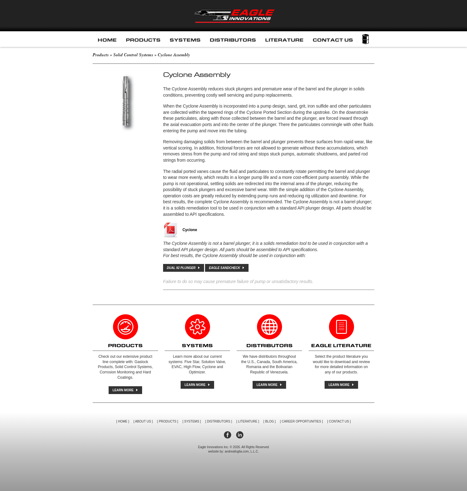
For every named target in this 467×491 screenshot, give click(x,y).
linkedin (240, 434)
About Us (143, 421)
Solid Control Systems (133, 55)
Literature (284, 40)
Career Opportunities (301, 421)
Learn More (124, 390)
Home (107, 40)
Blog (269, 421)
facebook (227, 434)
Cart (365, 39)
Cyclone (189, 230)
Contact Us (333, 40)
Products (143, 40)
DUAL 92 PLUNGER (183, 268)
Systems (185, 40)
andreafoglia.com (237, 451)
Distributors (233, 40)
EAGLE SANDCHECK (226, 268)
